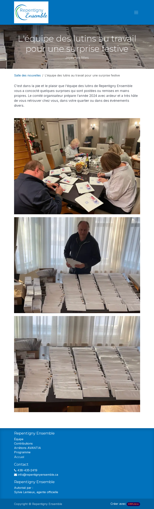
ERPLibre (133, 504)
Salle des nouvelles (27, 75)
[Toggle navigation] (136, 12)
